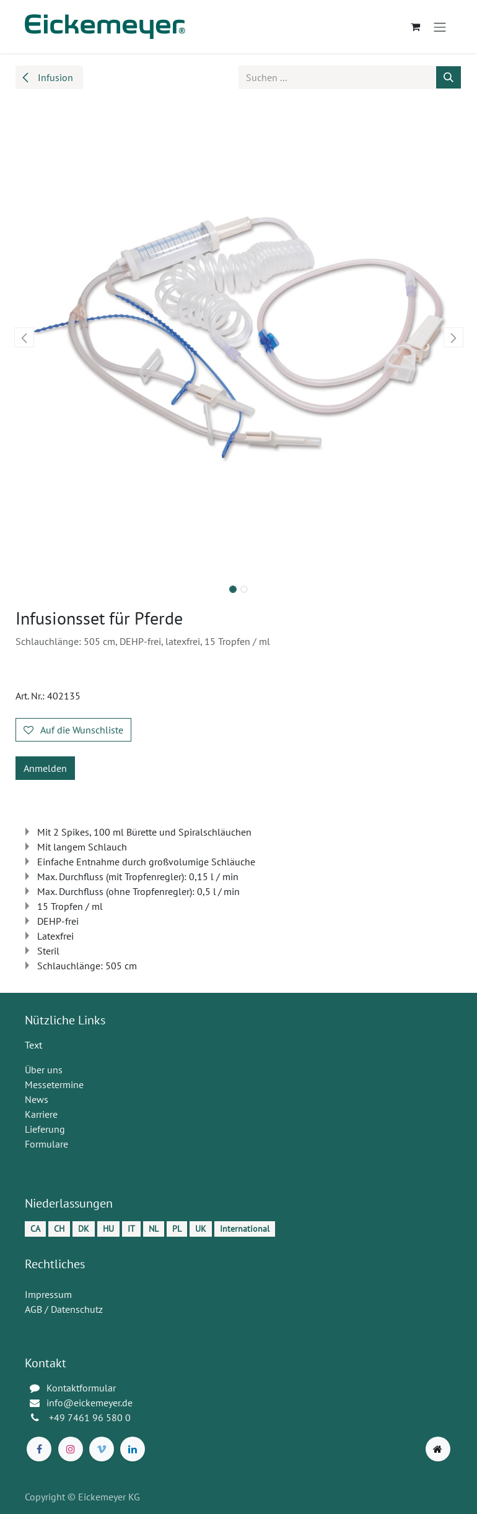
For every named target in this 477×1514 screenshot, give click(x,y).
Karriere (41, 1114)
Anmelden (45, 768)
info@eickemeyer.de (89, 1402)
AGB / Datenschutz (64, 1309)
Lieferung (45, 1129)
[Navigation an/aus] (439, 27)
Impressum (48, 1294)
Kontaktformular (81, 1388)
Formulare (46, 1144)
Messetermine (54, 1084)
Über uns (44, 1069)
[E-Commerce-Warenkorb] (415, 26)
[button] (24, 337)
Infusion (46, 77)
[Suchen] (448, 77)
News (36, 1099)
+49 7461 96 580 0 (91, 1417)
